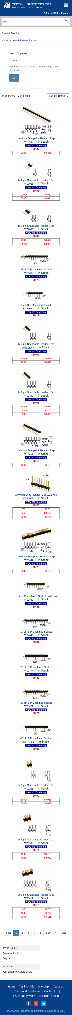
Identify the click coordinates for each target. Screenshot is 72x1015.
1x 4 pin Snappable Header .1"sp (36, 344)
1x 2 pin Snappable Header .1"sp (36, 180)
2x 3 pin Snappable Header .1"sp (36, 785)
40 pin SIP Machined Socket (36, 738)
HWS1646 (28, 142)
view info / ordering (36, 145)
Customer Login (11, 953)
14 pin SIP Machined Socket (36, 631)
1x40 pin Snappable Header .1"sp (36, 138)
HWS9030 (28, 229)
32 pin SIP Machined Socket (36, 269)
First (8, 932)
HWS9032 (28, 273)
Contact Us (51, 991)
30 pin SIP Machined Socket (36, 702)
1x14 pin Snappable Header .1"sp (36, 450)
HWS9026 (28, 184)
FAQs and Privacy (24, 995)
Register (7, 958)
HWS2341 (28, 789)
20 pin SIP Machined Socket (36, 667)
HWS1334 (28, 843)
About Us (58, 986)
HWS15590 (28, 742)
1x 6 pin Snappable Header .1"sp (36, 392)
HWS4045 (28, 635)
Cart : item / (56, 12)
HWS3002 (28, 498)
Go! (14, 77)
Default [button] (57, 96)
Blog (56, 995)
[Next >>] (56, 933)
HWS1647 (28, 560)
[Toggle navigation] (66, 5)
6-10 (48, 932)
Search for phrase (18, 53)
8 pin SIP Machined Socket (36, 305)
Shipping (44, 995)
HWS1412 (28, 898)
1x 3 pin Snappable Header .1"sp (36, 225)
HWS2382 (28, 395)
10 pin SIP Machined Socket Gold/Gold (36, 596)
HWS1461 (28, 706)
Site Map (43, 986)
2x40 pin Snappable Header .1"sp (36, 556)
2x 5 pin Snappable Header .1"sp (36, 839)
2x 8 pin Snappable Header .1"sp (36, 894)
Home (5, 40)
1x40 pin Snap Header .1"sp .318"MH (36, 494)
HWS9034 (28, 308)
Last (63, 932)
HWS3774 (28, 671)
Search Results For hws (24, 40)
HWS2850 (28, 599)
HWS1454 (28, 454)
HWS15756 (28, 347)
